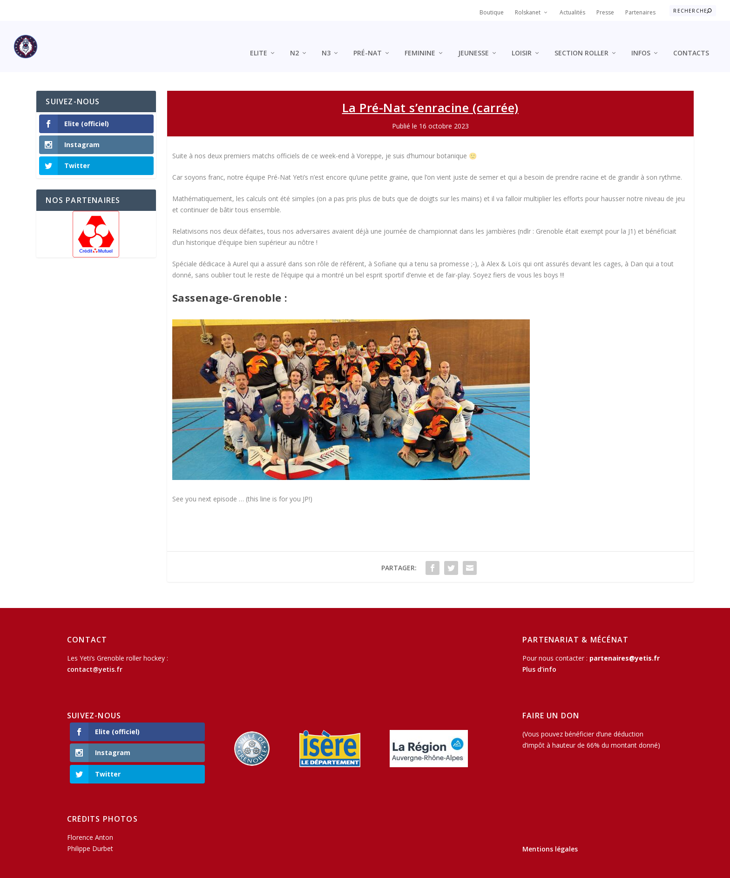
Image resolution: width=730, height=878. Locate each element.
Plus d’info (539, 655)
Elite (258, 39)
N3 (326, 39)
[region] (95, 220)
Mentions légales (550, 835)
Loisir (522, 39)
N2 (294, 39)
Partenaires (640, 12)
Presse (605, 12)
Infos (640, 39)
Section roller (581, 39)
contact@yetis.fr (94, 655)
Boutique (492, 12)
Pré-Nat (367, 39)
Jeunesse (473, 39)
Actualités (572, 12)
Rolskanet (528, 12)
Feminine (420, 39)
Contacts (691, 39)
